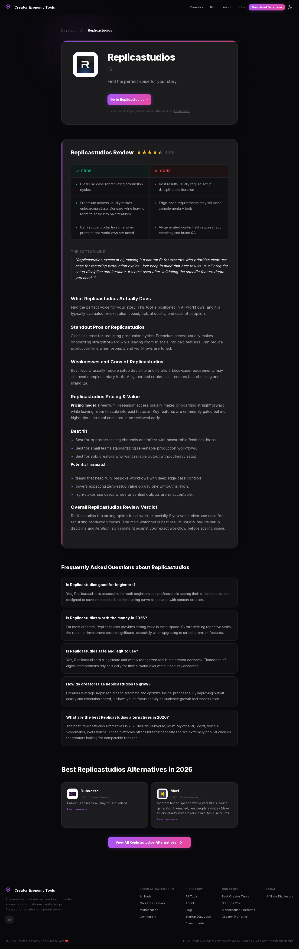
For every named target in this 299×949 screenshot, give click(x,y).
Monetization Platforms (238, 910)
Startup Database (198, 916)
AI (81, 30)
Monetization (149, 910)
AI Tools (145, 896)
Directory (197, 7)
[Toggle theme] (289, 7)
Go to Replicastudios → (129, 99)
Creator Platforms (235, 916)
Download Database (267, 7)
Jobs (241, 7)
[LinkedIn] (9, 919)
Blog (213, 7)
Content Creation (152, 903)
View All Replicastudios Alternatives (149, 842)
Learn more (182, 111)
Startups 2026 (232, 903)
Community (148, 916)
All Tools (191, 896)
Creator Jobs (195, 923)
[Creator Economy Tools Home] (30, 7)
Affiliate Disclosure (279, 896)
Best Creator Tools (235, 896)
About (227, 7)
